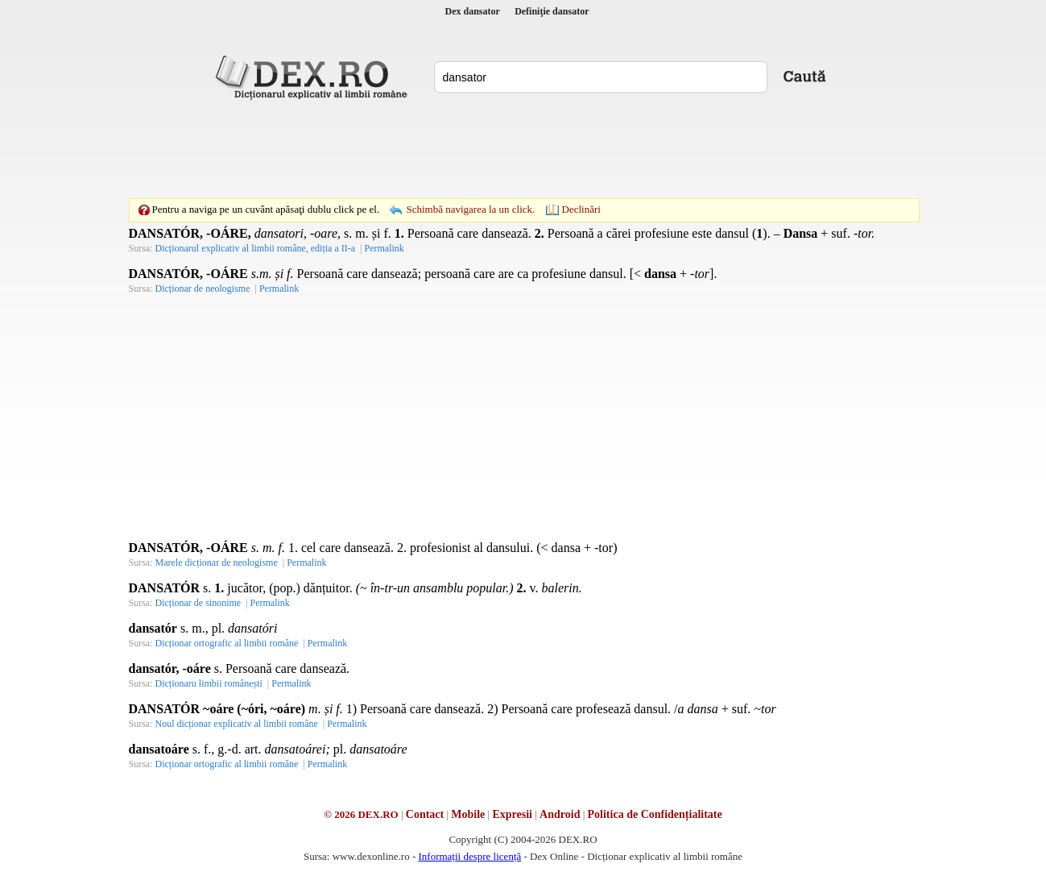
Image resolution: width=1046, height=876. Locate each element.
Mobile (468, 814)
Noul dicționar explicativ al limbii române (236, 723)
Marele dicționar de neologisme (216, 562)
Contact (425, 814)
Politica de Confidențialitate (655, 814)
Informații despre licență (469, 856)
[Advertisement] (523, 149)
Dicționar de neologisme (202, 288)
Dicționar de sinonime (198, 602)
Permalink (383, 248)
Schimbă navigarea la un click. (470, 209)
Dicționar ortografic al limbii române (227, 643)
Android (560, 814)
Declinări (581, 209)
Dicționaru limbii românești (209, 683)
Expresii (512, 814)
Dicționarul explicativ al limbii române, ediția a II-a (255, 248)
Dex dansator (472, 11)
